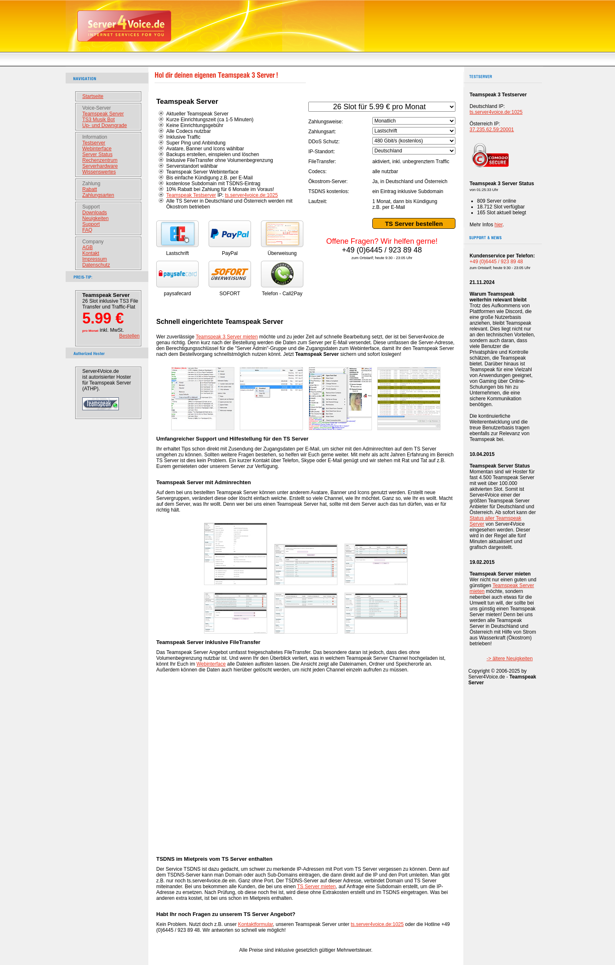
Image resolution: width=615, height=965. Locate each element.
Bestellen (129, 336)
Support (91, 207)
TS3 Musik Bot (98, 119)
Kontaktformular (255, 924)
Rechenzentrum (100, 160)
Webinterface (96, 149)
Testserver (93, 143)
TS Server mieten (316, 886)
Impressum (94, 259)
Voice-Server (96, 108)
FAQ (87, 230)
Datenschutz (96, 265)
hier (498, 225)
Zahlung (91, 183)
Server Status (97, 154)
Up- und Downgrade (104, 125)
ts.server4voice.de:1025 (251, 195)
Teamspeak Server (103, 114)
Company (92, 242)
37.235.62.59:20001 (492, 129)
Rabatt (89, 189)
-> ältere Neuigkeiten (510, 658)
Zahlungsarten (98, 195)
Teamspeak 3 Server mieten (227, 337)
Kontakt (90, 253)
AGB (87, 247)
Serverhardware (100, 166)
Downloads (94, 213)
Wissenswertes (99, 172)
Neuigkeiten (95, 218)
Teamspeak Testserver (191, 195)
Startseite (92, 96)
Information (94, 137)
